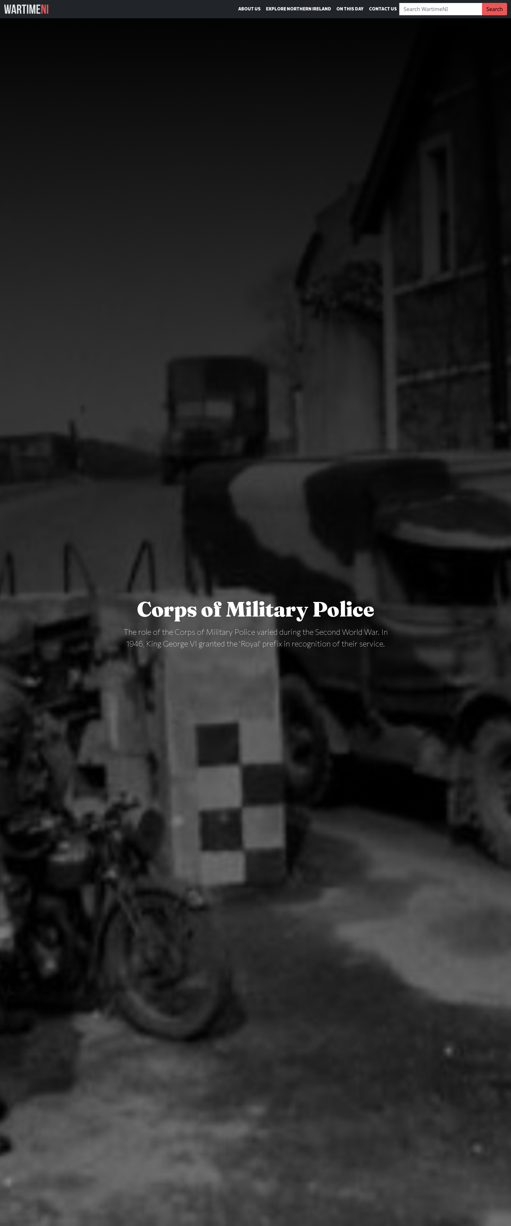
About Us (249, 8)
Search (494, 9)
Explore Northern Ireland (298, 8)
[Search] (440, 9)
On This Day (350, 8)
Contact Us (383, 8)
